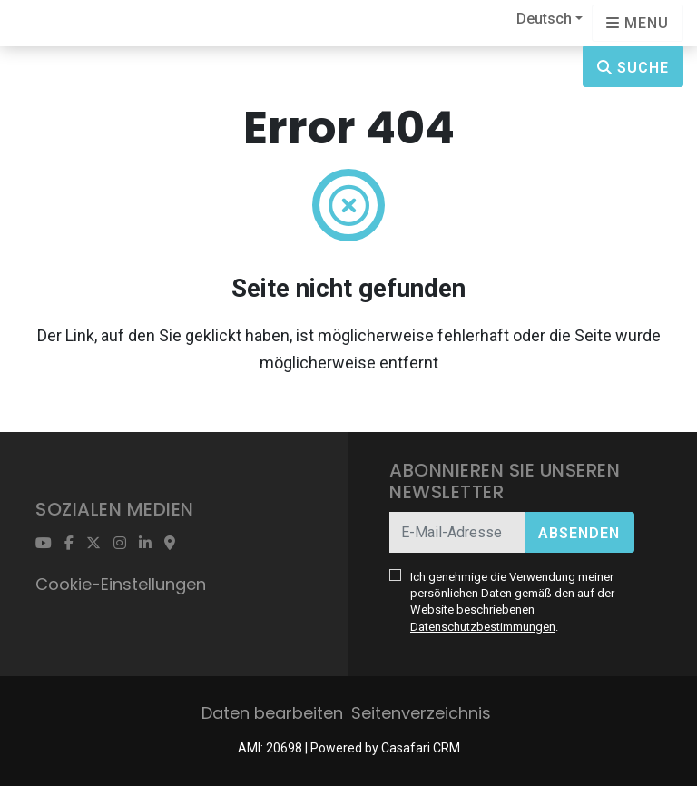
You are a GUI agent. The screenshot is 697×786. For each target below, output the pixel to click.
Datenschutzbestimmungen (482, 627)
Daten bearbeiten (272, 713)
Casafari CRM (420, 748)
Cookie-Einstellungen (120, 584)
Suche (633, 67)
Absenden (579, 533)
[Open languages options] (637, 23)
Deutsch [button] (544, 18)
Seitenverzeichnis (421, 713)
